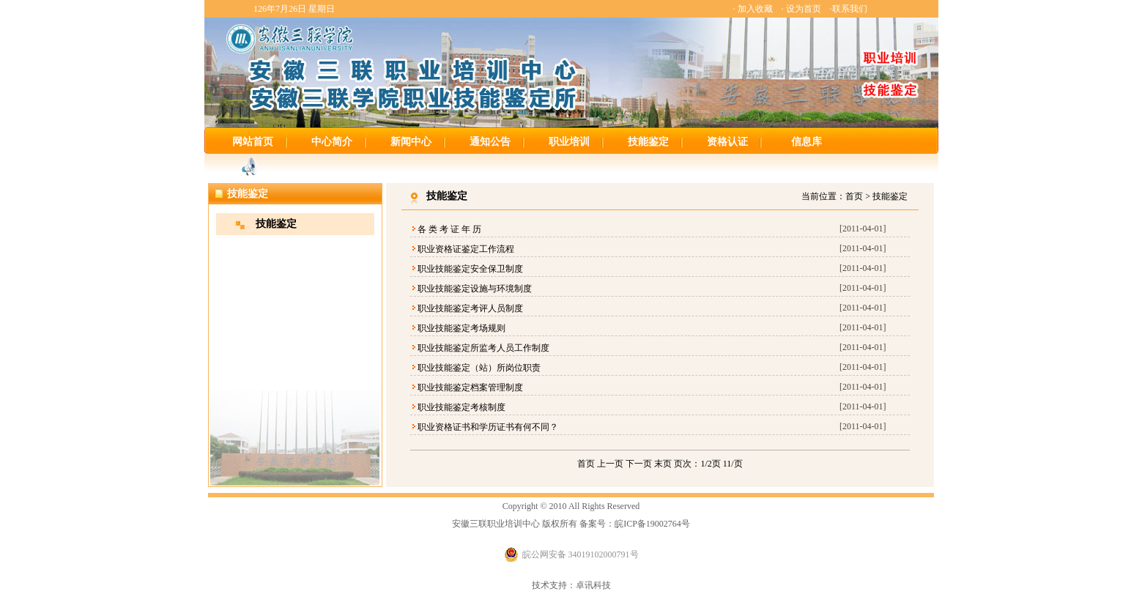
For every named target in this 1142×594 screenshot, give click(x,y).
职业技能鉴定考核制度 (461, 407)
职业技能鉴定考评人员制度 (470, 308)
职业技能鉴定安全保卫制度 (470, 269)
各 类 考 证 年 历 (449, 229)
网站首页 (252, 141)
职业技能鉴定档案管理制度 (470, 387)
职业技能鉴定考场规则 (461, 328)
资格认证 (727, 141)
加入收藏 (755, 9)
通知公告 (490, 141)
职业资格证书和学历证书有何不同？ (488, 427)
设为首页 (803, 9)
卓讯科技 (593, 585)
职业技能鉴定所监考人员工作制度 (483, 348)
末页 (663, 464)
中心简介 (331, 141)
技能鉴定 (648, 141)
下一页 (639, 464)
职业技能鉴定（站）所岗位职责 (479, 368)
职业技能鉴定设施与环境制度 (475, 288)
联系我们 (849, 9)
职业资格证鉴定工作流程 (466, 249)
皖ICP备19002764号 (652, 524)
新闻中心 (410, 141)
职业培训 (569, 141)
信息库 (806, 141)
